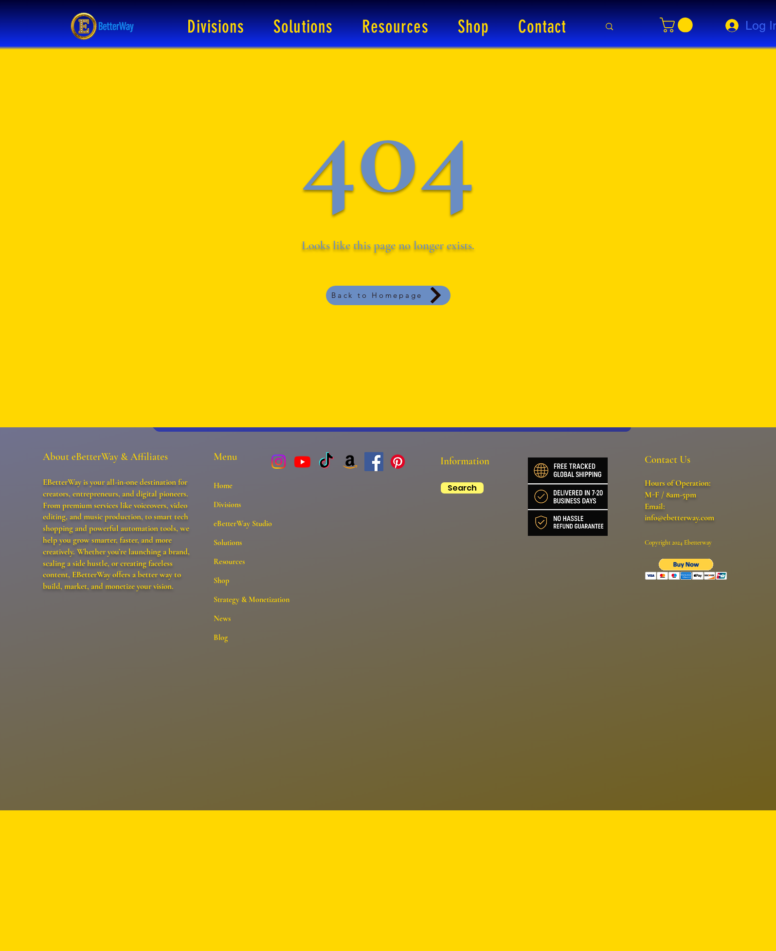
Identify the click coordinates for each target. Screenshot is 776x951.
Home (223, 486)
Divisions (227, 505)
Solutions (228, 543)
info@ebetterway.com (679, 517)
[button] (216, 26)
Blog (221, 637)
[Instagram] (278, 461)
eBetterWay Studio (243, 524)
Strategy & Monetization (251, 599)
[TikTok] (326, 461)
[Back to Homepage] (388, 295)
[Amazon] (350, 461)
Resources (229, 562)
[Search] (462, 488)
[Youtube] (302, 461)
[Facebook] (373, 461)
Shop (221, 580)
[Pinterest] (397, 461)
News (222, 618)
